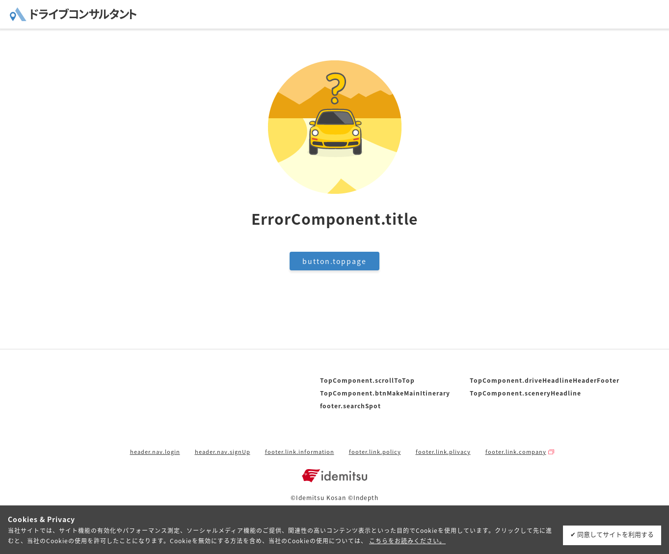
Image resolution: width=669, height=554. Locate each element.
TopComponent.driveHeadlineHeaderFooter (544, 380)
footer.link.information (299, 452)
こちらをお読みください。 (407, 540)
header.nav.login (155, 452)
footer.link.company (515, 452)
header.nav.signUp (222, 452)
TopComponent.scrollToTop (367, 380)
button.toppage (334, 261)
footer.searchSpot (350, 405)
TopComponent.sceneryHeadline (525, 393)
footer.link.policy (375, 452)
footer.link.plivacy (443, 452)
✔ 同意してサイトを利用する (612, 534)
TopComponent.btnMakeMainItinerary (385, 393)
